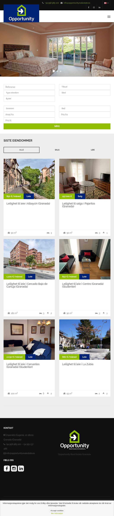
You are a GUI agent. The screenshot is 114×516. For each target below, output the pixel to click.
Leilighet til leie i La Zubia (77, 364)
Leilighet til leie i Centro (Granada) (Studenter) (82, 285)
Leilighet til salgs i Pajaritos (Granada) (78, 205)
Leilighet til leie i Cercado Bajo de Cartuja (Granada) (27, 285)
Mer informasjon (57, 513)
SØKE (57, 126)
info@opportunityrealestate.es (77, 3)
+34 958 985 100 (52, 3)
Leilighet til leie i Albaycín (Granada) (28, 203)
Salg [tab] (57, 150)
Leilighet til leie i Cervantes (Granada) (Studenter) (23, 366)
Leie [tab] (93, 150)
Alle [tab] (21, 150)
